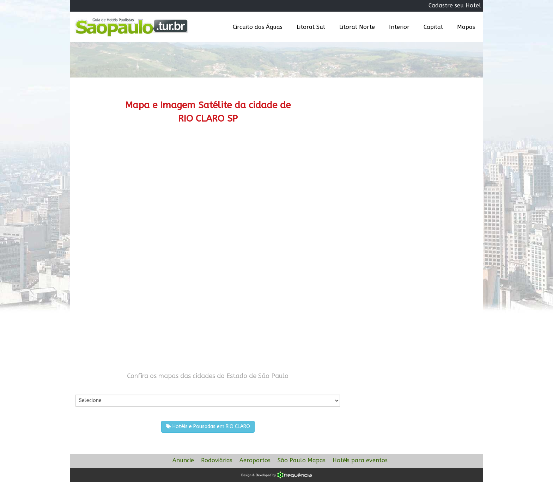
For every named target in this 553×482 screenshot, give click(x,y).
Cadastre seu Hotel (455, 5)
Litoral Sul (311, 27)
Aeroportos (255, 460)
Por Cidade (87, 387)
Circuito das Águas (257, 27)
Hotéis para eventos (360, 460)
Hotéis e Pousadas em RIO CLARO (208, 427)
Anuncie (183, 460)
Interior (399, 27)
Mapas (466, 27)
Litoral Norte (357, 27)
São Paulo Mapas (302, 460)
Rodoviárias (216, 460)
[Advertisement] (207, 192)
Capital (433, 27)
